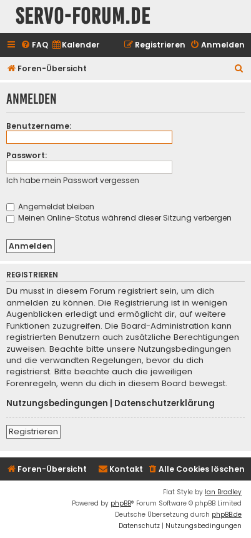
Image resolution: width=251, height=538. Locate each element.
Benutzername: (38, 126)
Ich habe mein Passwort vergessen (72, 180)
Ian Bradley (223, 492)
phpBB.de (227, 514)
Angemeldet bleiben (50, 206)
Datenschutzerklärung (164, 403)
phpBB (121, 503)
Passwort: (26, 155)
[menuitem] (34, 45)
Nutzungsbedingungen (57, 403)
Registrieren (33, 431)
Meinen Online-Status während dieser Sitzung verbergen (119, 217)
